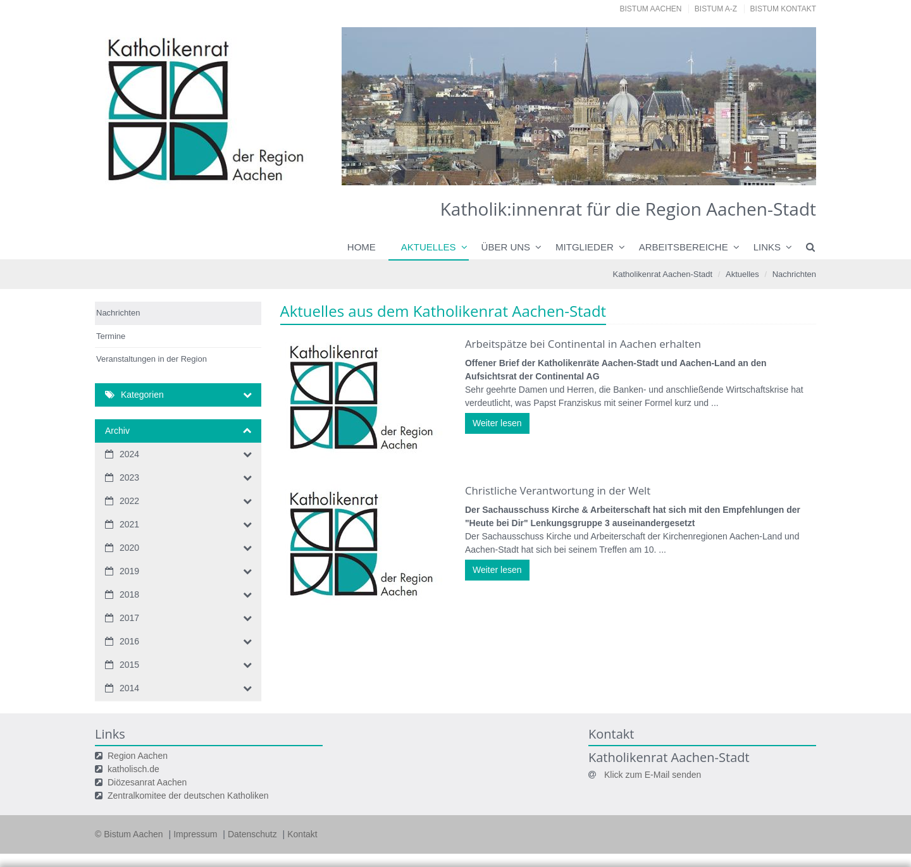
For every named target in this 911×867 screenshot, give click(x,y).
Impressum (114, 848)
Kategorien (142, 395)
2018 (129, 594)
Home (361, 247)
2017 (129, 618)
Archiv (117, 431)
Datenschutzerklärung (741, 807)
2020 (129, 548)
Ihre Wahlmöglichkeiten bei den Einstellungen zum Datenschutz (309, 744)
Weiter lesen (497, 423)
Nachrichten (794, 274)
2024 (129, 454)
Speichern (666, 831)
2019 (129, 571)
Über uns (506, 247)
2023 (129, 477)
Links (767, 247)
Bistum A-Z (716, 8)
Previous (373, 106)
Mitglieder (584, 247)
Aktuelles (428, 247)
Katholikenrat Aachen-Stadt (663, 274)
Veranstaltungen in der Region (151, 359)
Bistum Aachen (651, 8)
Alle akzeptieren (765, 831)
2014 (129, 688)
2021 (129, 524)
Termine (110, 336)
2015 (129, 665)
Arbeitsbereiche (683, 247)
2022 (129, 501)
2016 (129, 641)
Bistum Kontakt (783, 8)
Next (784, 106)
